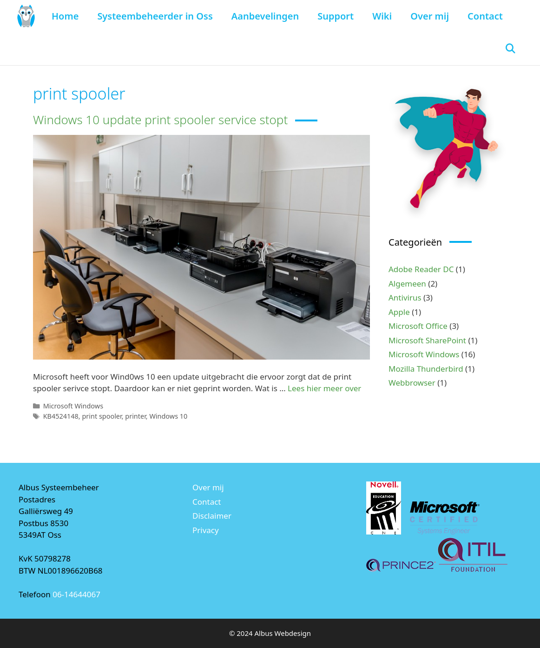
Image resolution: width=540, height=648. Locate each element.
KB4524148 (61, 416)
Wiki (382, 16)
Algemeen (407, 283)
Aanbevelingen (265, 16)
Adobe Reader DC (421, 269)
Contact (485, 16)
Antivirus (405, 297)
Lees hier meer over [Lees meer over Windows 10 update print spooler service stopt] (324, 388)
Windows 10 (168, 416)
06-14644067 (76, 594)
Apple (399, 312)
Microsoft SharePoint (427, 340)
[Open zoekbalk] (510, 49)
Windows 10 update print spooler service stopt (160, 119)
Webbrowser (412, 382)
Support (335, 16)
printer (135, 416)
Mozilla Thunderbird (426, 368)
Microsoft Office (418, 326)
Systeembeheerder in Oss (154, 16)
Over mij (429, 16)
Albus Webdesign (283, 633)
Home (65, 16)
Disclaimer (211, 515)
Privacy (205, 530)
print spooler (101, 416)
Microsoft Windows (73, 405)
